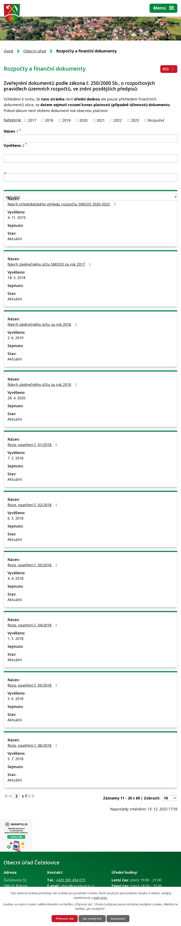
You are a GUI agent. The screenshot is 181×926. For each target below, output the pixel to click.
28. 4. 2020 (16, 397)
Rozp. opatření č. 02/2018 (33, 504)
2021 (101, 120)
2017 (32, 120)
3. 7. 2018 (15, 758)
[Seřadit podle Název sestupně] (20, 131)
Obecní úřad (34, 51)
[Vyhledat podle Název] (90, 139)
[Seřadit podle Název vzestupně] (20, 129)
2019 (66, 120)
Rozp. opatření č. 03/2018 (33, 565)
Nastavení (118, 919)
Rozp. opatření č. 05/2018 (33, 685)
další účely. (101, 898)
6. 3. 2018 (15, 518)
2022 (118, 120)
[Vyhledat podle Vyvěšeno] (90, 158)
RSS (169, 69)
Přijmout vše (64, 919)
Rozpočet (156, 120)
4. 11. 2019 (16, 217)
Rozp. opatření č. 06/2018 (33, 745)
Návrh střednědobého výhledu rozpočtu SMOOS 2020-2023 (62, 204)
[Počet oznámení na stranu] (169, 798)
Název (11, 131)
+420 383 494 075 (70, 880)
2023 (135, 120)
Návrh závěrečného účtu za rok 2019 (43, 384)
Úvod (8, 51)
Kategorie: (13, 119)
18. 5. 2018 (16, 277)
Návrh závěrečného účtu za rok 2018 (43, 324)
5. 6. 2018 (15, 698)
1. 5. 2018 (15, 638)
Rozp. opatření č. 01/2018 (33, 444)
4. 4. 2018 (15, 578)
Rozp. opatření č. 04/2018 (33, 625)
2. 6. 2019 (15, 337)
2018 (49, 120)
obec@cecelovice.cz (77, 885)
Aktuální (15, 238)
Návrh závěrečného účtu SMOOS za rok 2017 (50, 264)
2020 (83, 120)
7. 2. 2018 (15, 458)
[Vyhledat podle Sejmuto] (90, 177)
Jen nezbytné (92, 919)
